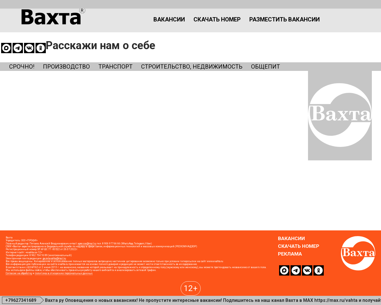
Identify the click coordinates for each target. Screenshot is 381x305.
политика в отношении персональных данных (63, 293)
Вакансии (123, 24)
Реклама (290, 274)
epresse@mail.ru (87, 264)
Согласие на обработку (19, 293)
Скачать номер (177, 24)
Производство (73, 42)
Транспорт (128, 42)
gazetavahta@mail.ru (54, 279)
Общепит (297, 42)
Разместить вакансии (252, 24)
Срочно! (23, 42)
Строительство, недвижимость (214, 42)
